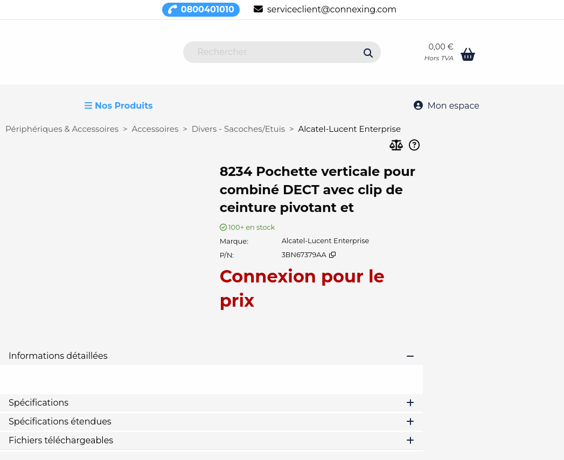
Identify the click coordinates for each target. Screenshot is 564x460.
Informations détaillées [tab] (211, 356)
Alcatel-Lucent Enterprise (349, 129)
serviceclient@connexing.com (325, 9)
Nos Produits (119, 106)
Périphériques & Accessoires (62, 129)
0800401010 (201, 9)
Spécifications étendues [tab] (211, 421)
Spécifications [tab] (211, 403)
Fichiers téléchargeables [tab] (211, 440)
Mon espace (446, 106)
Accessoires (155, 129)
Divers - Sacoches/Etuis (238, 129)
